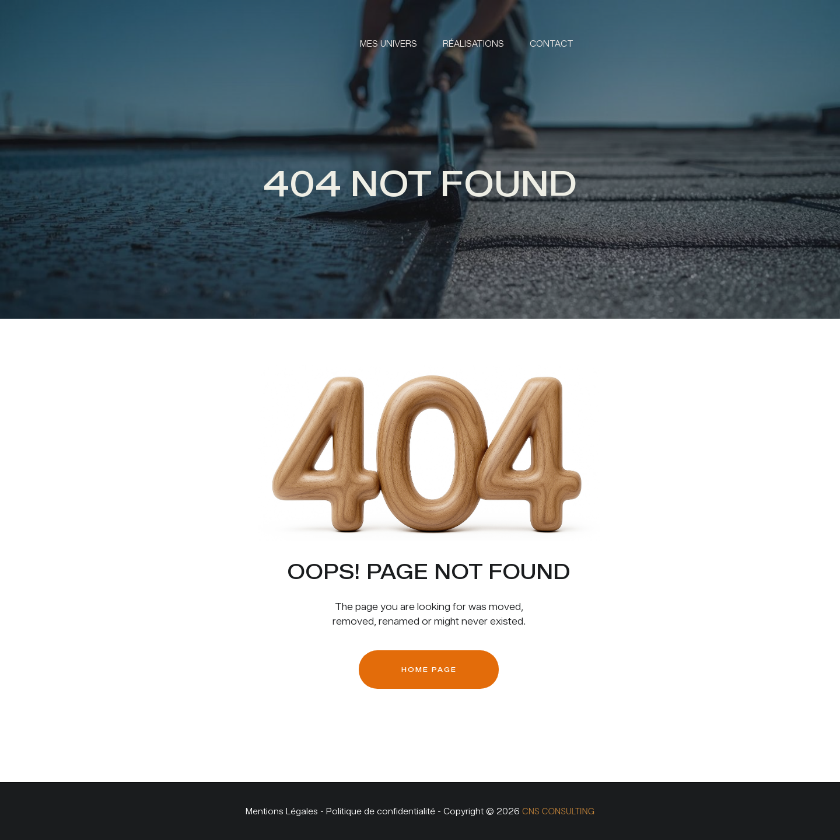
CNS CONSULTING (558, 811)
